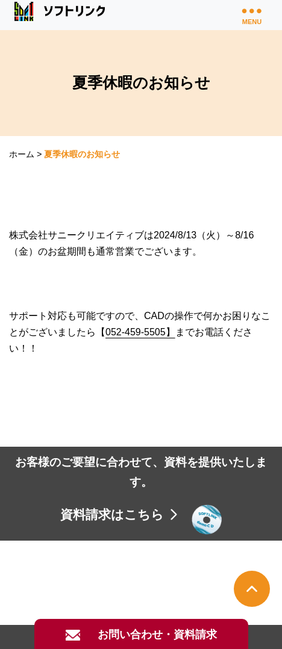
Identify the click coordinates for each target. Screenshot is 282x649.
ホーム (21, 154)
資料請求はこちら (120, 514)
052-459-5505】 (140, 332)
